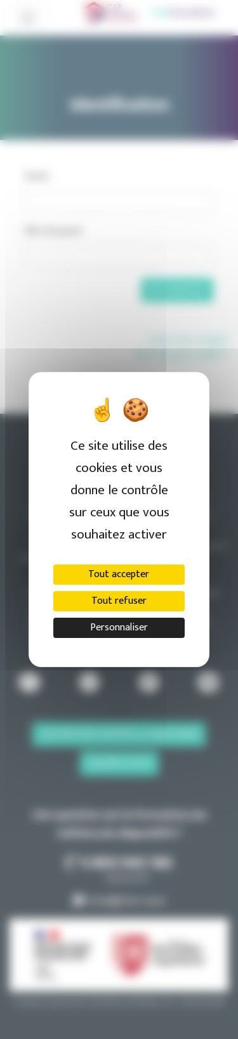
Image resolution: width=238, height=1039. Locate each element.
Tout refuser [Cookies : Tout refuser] (119, 600)
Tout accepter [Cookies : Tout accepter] (118, 574)
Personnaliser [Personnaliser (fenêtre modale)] (119, 627)
